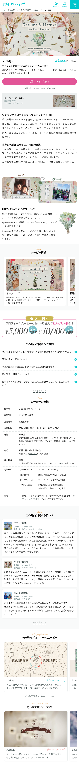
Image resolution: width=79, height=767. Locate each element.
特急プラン (33, 454)
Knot (74, 680)
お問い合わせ (29, 88)
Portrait (10, 749)
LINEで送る (46, 88)
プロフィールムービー (34, 10)
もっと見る (37, 391)
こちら (67, 441)
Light (75, 749)
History (10, 680)
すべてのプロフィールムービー (37, 696)
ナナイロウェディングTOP (13, 10)
